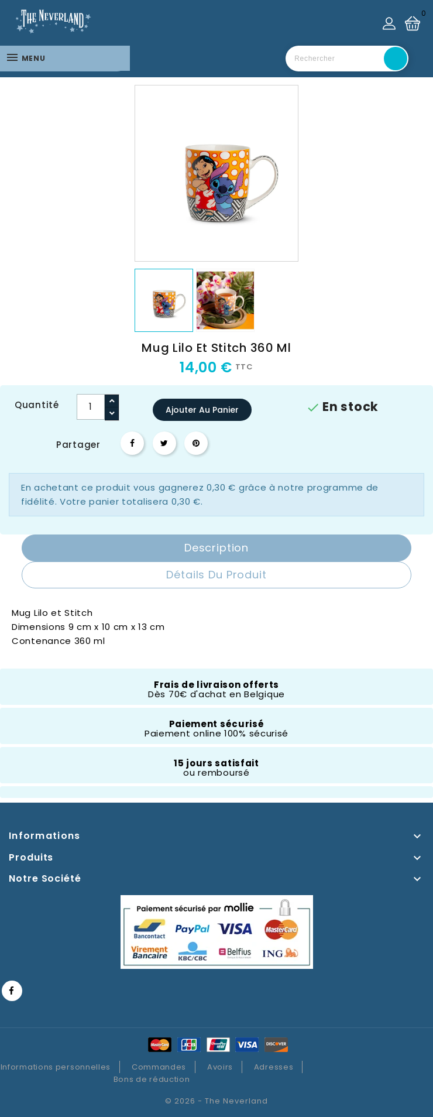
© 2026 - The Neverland (216, 1100)
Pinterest (196, 443)
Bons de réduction (152, 1079)
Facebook (12, 991)
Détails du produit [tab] (216, 574)
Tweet (164, 443)
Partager (132, 443)
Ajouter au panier (202, 410)
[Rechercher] (347, 58)
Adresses (274, 1067)
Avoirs (220, 1067)
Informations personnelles (56, 1067)
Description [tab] (216, 547)
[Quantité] (91, 407)
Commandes (159, 1067)
